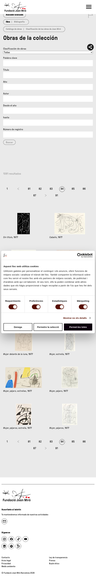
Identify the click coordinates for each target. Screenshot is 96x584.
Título (6, 70)
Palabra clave (10, 58)
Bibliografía (19, 22)
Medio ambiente (8, 566)
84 (62, 189)
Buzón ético (54, 564)
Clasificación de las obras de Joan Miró (43, 29)
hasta (6, 117)
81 (29, 189)
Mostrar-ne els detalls (75, 318)
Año (5, 82)
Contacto (6, 558)
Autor (6, 93)
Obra (8, 22)
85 (73, 189)
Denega (18, 327)
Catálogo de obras (14, 29)
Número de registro (13, 129)
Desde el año (9, 105)
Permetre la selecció (48, 327)
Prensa (52, 561)
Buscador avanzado (14, 15)
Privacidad (6, 564)
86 (84, 189)
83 (51, 189)
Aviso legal (6, 561)
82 (40, 189)
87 (34, 195)
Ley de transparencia (58, 558)
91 (56, 195)
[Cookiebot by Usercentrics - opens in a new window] (79, 255)
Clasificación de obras (14, 49)
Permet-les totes (78, 327)
